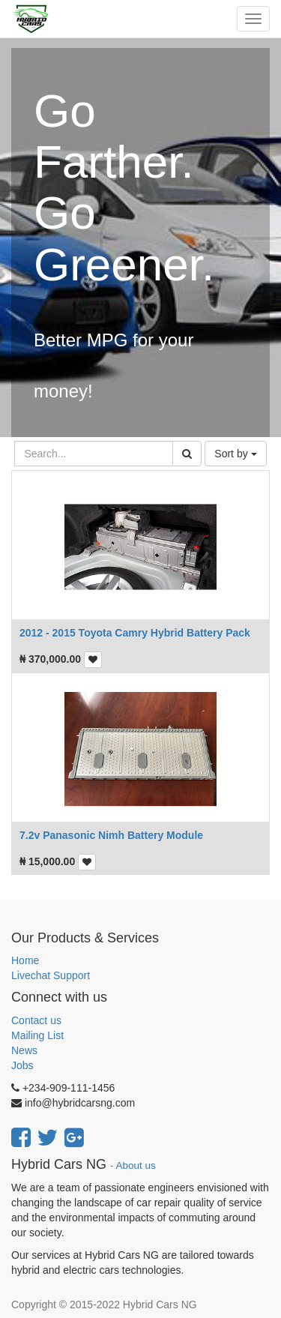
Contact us (36, 1020)
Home (25, 960)
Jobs (22, 1065)
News (24, 1050)
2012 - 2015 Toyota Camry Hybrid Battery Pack (134, 633)
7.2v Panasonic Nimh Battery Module (111, 835)
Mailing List (37, 1035)
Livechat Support (50, 975)
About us (136, 1165)
